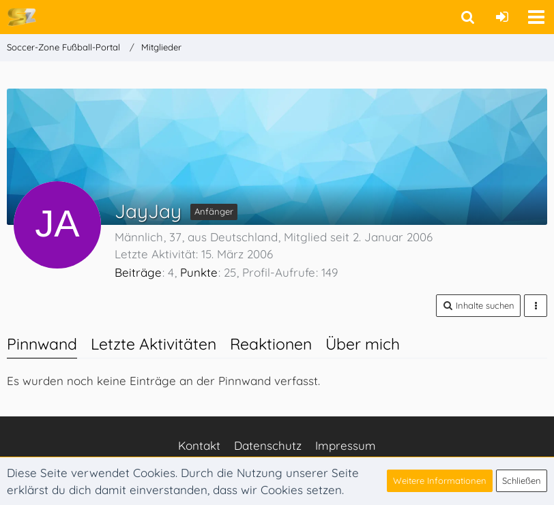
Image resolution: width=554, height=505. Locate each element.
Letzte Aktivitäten (153, 344)
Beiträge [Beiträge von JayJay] (138, 272)
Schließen (521, 480)
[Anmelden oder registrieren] (502, 17)
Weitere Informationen (439, 480)
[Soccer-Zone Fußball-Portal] (21, 16)
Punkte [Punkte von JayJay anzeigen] (199, 272)
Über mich (362, 344)
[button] (536, 17)
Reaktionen (271, 344)
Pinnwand (42, 344)
